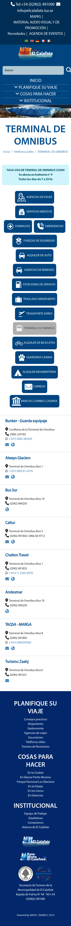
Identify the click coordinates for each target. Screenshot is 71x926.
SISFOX (33, 915)
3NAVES (42, 915)
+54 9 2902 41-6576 (21, 471)
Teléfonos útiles (24, 151)
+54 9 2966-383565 (20, 439)
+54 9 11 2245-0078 (21, 573)
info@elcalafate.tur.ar (35, 11)
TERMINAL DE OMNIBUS (52, 151)
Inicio (6, 151)
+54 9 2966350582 (20, 642)
